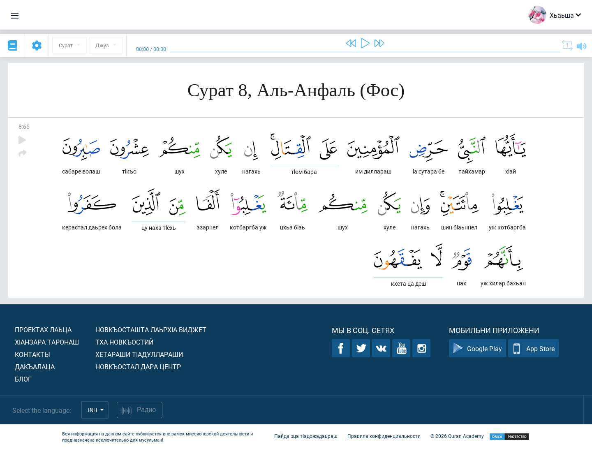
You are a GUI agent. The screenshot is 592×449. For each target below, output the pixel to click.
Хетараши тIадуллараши (139, 354)
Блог (23, 379)
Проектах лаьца (43, 329)
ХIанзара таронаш (47, 342)
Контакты (32, 354)
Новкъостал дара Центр (138, 366)
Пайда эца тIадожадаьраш (306, 436)
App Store (533, 348)
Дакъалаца (35, 366)
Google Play (477, 348)
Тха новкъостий (124, 342)
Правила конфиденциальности (384, 436)
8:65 (24, 126)
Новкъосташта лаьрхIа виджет (150, 329)
